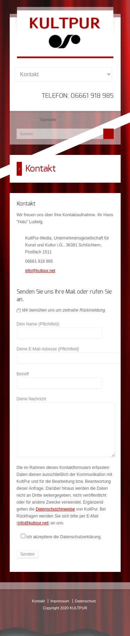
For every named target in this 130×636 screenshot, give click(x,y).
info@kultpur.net (40, 270)
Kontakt (38, 601)
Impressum (59, 601)
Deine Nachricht (66, 402)
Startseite (48, 119)
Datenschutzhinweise (55, 509)
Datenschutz (85, 601)
